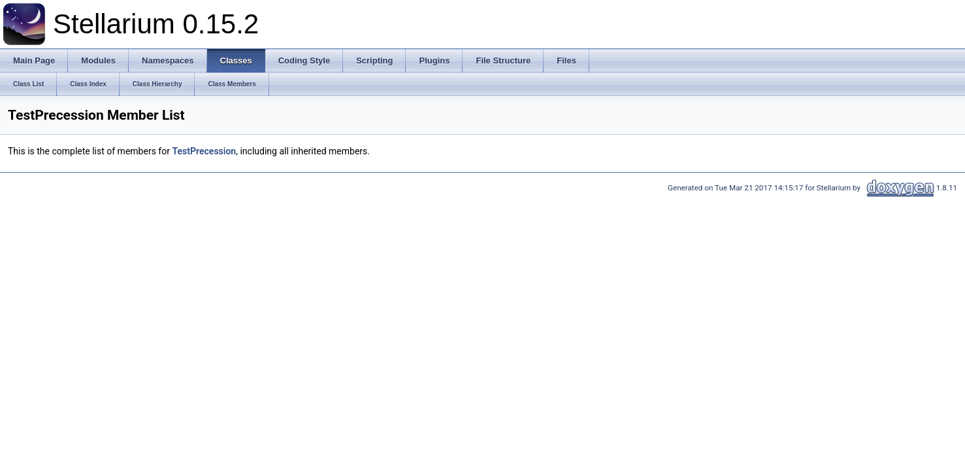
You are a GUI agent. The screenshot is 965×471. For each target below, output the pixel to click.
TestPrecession (204, 151)
